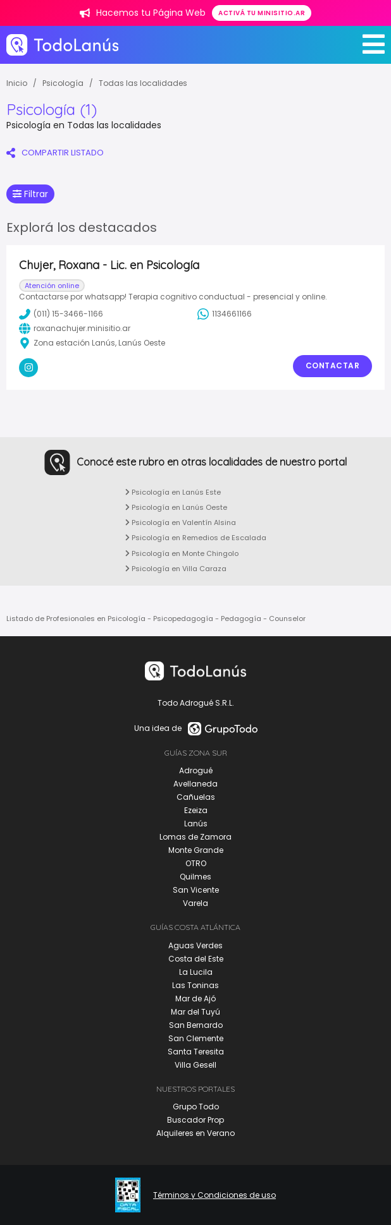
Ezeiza (196, 810)
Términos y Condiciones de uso (214, 1195)
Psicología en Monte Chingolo (182, 553)
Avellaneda (195, 783)
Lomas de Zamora (195, 836)
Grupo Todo (196, 1106)
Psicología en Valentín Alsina (180, 522)
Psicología (63, 83)
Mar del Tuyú (195, 1011)
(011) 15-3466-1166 (61, 314)
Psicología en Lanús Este (173, 492)
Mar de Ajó (195, 998)
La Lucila (196, 972)
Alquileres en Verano (195, 1133)
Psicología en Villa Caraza (176, 569)
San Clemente (195, 1038)
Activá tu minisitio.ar (261, 13)
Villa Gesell (195, 1064)
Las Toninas (195, 985)
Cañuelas (196, 797)
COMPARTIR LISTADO (55, 153)
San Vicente (196, 889)
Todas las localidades (143, 83)
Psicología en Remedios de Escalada (195, 538)
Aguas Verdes (195, 945)
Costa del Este (195, 958)
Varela (195, 903)
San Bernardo (196, 1025)
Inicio (16, 83)
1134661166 (224, 314)
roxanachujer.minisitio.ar (74, 328)
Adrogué (196, 770)
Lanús (196, 823)
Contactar (333, 365)
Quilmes (195, 876)
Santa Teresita (196, 1051)
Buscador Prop (195, 1119)
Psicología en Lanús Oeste (176, 507)
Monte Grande (195, 850)
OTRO (195, 863)
